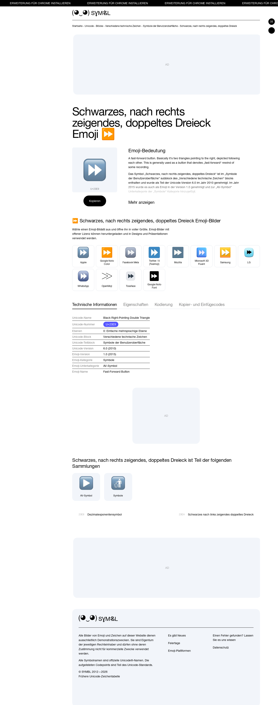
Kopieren (94, 201)
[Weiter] (257, 26)
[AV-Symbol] (86, 487)
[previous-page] (77, 26)
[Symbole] (118, 487)
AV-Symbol (110, 365)
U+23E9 (111, 324)
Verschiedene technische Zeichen (125, 336)
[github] (241, 618)
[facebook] (250, 618)
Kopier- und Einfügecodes (202, 304)
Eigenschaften (135, 304)
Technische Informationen (94, 304)
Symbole (108, 360)
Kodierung (163, 304)
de (271, 21)
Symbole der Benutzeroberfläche (124, 342)
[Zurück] (250, 26)
